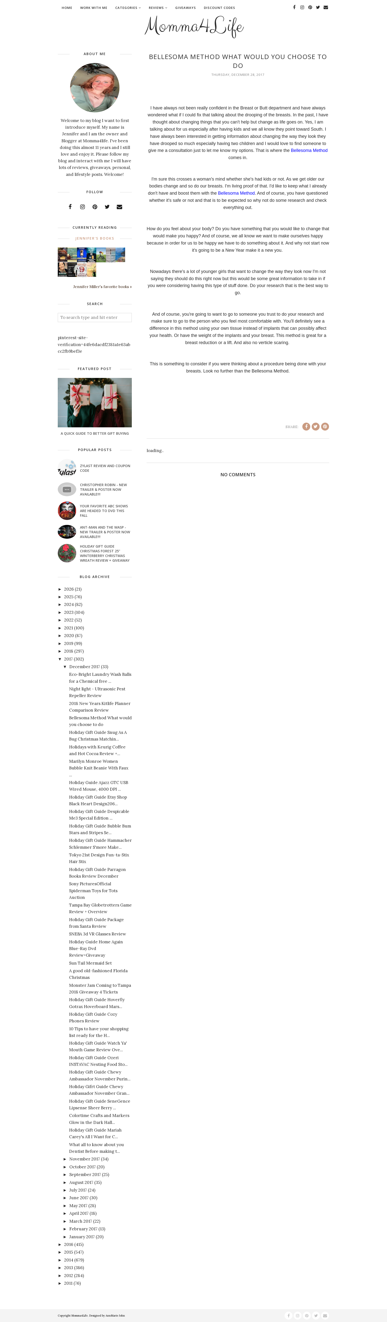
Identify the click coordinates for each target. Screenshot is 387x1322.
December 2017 (84, 666)
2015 (68, 1252)
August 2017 (81, 1182)
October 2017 (82, 1167)
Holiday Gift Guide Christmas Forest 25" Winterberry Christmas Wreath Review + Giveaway (105, 553)
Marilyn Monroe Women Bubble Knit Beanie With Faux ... (98, 768)
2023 (69, 612)
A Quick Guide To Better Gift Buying (95, 433)
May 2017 (78, 1205)
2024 (69, 604)
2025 (69, 596)
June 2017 (79, 1197)
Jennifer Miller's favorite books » (102, 286)
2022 (69, 620)
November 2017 (84, 1159)
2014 (68, 1260)
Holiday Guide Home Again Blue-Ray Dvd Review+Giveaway (96, 948)
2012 (68, 1275)
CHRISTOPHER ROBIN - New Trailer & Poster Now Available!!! (103, 489)
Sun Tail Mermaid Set (90, 963)
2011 (68, 1283)
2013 (68, 1267)
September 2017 (85, 1174)
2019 (68, 643)
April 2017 (79, 1213)
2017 (68, 659)
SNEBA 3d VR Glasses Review (97, 934)
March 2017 (80, 1221)
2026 (69, 589)
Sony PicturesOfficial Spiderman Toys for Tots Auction (93, 890)
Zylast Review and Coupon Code (105, 468)
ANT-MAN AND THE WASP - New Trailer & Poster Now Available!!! (105, 532)
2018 (68, 651)
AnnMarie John (115, 1315)
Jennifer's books (94, 238)
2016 (68, 1244)
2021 (68, 628)
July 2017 (78, 1190)
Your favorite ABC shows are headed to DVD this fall (104, 511)
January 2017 (82, 1236)
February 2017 (83, 1229)
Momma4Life (193, 26)
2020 (69, 635)
